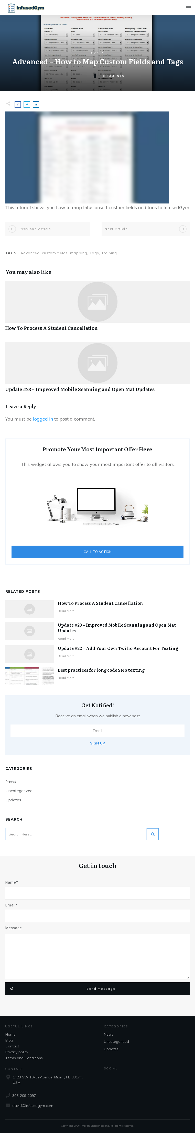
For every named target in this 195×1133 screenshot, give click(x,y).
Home (10, 1034)
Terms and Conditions (24, 1058)
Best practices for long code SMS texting (101, 670)
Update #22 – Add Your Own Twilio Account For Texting (118, 648)
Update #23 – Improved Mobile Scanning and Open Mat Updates (97, 369)
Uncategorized (18, 790)
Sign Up (97, 743)
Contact (12, 1046)
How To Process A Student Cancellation (97, 308)
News (10, 781)
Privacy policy (16, 1052)
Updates (13, 799)
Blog (9, 1040)
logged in (43, 419)
